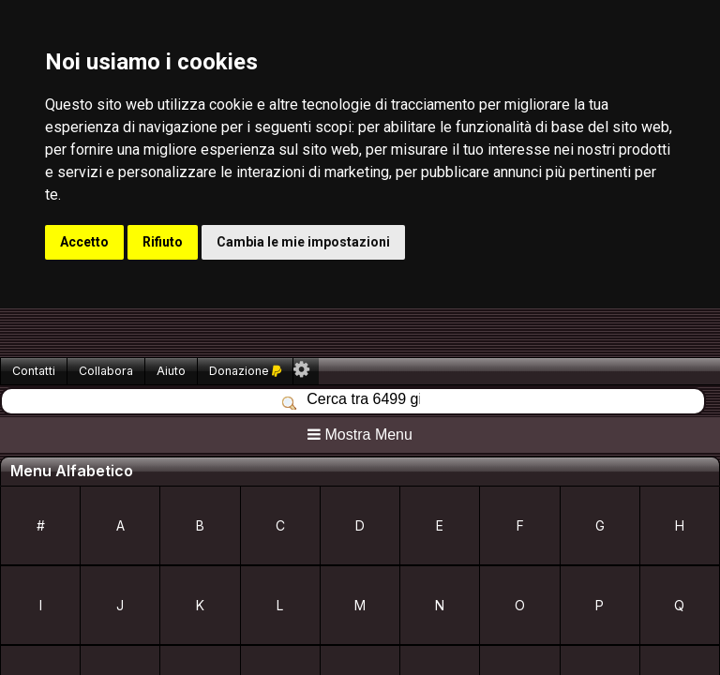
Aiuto (171, 371)
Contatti (33, 371)
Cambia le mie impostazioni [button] (303, 241)
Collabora (106, 371)
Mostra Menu (360, 434)
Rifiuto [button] (162, 241)
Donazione (245, 371)
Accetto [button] (84, 241)
